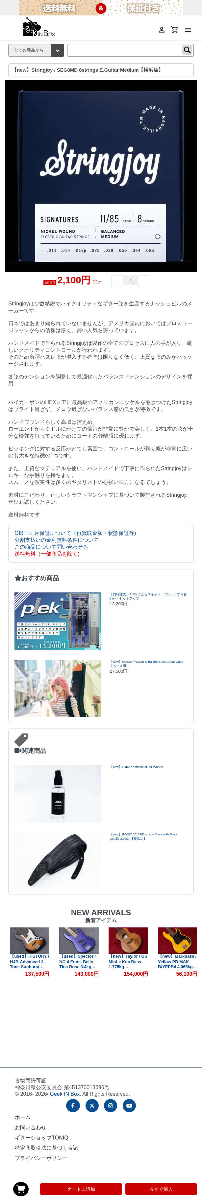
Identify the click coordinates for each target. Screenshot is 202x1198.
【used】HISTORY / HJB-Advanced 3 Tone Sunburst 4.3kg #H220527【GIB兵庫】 (29, 966)
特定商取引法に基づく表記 (46, 1148)
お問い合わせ (30, 1127)
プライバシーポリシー (41, 1158)
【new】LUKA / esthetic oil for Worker (136, 767)
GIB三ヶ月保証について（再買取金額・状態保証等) (75, 533)
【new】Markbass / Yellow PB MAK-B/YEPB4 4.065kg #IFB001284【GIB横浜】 (177, 967)
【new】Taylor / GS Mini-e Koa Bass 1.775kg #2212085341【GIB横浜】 (128, 967)
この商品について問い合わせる (51, 547)
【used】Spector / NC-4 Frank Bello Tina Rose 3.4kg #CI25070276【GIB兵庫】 (77, 967)
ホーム (23, 1117)
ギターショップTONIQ (41, 1137)
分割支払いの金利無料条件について (56, 540)
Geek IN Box (65, 1094)
